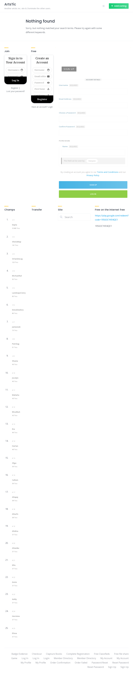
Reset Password (120, 662)
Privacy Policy (93, 175)
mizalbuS (16, 412)
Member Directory (63, 658)
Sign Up (112, 666)
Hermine (16, 616)
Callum (15, 480)
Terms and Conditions (107, 172)
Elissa (14, 633)
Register (14, 88)
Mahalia (15, 395)
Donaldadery (18, 310)
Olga (14, 463)
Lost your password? (15, 91)
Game (14, 658)
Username (68, 85)
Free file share (121, 653)
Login (46, 658)
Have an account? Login (42, 107)
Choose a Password (72, 113)
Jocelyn (15, 378)
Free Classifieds (102, 653)
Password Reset (100, 662)
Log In (93, 194)
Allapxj (15, 497)
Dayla (14, 225)
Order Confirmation (60, 662)
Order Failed (81, 662)
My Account (106, 658)
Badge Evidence (20, 653)
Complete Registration (78, 653)
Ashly (14, 599)
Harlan (15, 446)
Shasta (15, 361)
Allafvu (15, 531)
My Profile (26, 662)
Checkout (37, 653)
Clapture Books (54, 653)
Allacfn (15, 514)
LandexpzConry (19, 293)
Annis (14, 582)
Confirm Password (72, 126)
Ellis (13, 565)
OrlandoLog (17, 259)
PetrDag (15, 344)
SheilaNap (16, 241)
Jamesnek (16, 327)
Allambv (15, 548)
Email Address (70, 99)
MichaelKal (17, 276)
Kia (13, 429)
